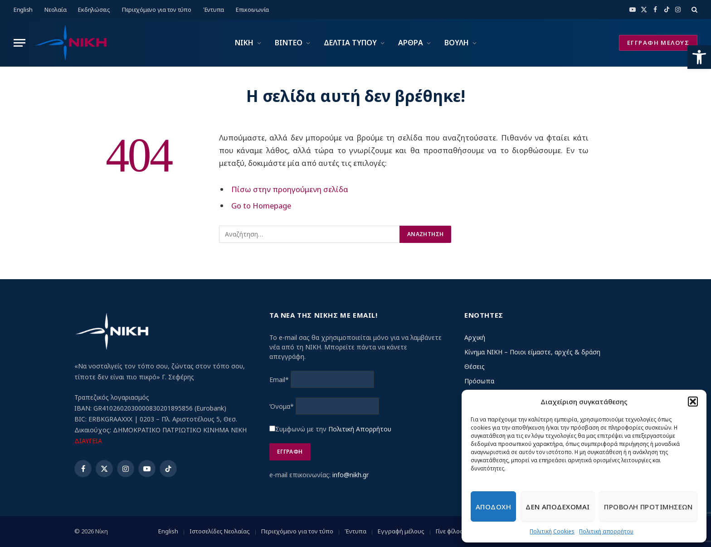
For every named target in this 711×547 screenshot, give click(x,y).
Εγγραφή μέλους (401, 531)
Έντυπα (213, 9)
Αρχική (474, 337)
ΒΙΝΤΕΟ (288, 43)
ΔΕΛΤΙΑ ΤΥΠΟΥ (350, 43)
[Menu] (19, 43)
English (23, 9)
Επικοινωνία (252, 9)
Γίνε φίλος (449, 531)
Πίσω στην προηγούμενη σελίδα (289, 189)
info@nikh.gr (350, 474)
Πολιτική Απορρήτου (359, 429)
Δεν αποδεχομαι (557, 506)
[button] (699, 57)
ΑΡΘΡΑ (410, 43)
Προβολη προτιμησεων (648, 506)
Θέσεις (474, 366)
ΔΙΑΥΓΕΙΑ (88, 440)
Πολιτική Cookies (552, 531)
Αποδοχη (493, 506)
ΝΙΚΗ (244, 43)
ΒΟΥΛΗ (456, 43)
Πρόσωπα (479, 381)
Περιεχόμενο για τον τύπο (156, 9)
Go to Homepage (261, 205)
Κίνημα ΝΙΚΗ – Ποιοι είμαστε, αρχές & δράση (532, 352)
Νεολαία (55, 9)
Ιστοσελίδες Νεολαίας (220, 531)
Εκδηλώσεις (94, 9)
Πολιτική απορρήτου (606, 531)
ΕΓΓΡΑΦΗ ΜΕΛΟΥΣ (658, 43)
